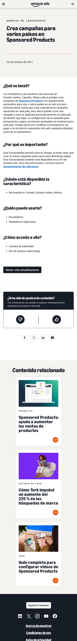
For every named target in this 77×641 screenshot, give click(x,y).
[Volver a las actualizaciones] (22, 270)
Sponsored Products (31, 100)
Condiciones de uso (38, 633)
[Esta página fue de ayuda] (56, 320)
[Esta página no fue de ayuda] (20, 320)
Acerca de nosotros (38, 626)
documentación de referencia (20, 166)
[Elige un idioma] (38, 605)
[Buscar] (73, 4)
